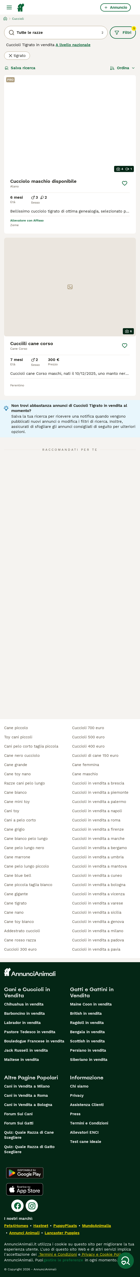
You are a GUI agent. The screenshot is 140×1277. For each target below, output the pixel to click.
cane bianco (15, 792)
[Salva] (124, 183)
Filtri (125, 30)
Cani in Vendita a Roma (26, 1095)
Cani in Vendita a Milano (27, 1086)
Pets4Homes (16, 1225)
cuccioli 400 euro (88, 746)
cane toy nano (17, 774)
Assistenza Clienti (87, 1104)
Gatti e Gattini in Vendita (92, 992)
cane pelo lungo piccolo (26, 866)
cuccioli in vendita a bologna (98, 884)
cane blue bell (17, 875)
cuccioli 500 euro (88, 737)
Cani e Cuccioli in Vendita (27, 992)
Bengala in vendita (87, 1032)
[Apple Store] (24, 1189)
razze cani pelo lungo (24, 783)
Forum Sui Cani (18, 1114)
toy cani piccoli (18, 737)
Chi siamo (79, 1086)
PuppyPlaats (65, 1225)
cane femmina (85, 764)
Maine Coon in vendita (91, 1004)
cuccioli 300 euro (20, 949)
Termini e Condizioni (89, 1123)
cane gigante (16, 894)
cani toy (11, 811)
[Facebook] (17, 1206)
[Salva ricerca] (125, 1260)
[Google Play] (24, 1173)
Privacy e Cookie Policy (103, 1254)
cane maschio (85, 774)
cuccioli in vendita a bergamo (99, 848)
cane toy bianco (19, 921)
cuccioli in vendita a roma (96, 820)
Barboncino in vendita (24, 1013)
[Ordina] (122, 68)
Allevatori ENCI (84, 1132)
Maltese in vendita (21, 1059)
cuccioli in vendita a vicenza (98, 894)
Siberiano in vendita (88, 1059)
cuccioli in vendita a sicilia (96, 912)
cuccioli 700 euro (88, 728)
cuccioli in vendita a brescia (98, 783)
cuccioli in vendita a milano (97, 931)
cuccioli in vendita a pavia (96, 949)
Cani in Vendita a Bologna (28, 1104)
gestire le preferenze (63, 1260)
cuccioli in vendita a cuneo (97, 875)
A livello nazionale (73, 45)
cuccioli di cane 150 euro (95, 755)
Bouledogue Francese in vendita (34, 1041)
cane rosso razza (20, 940)
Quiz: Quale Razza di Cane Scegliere (29, 1135)
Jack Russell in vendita (26, 1050)
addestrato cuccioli (22, 931)
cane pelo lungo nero (24, 848)
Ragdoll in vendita (87, 1022)
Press (75, 1114)
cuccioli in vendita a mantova (99, 866)
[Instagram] (32, 1206)
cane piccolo (16, 728)
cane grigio (14, 829)
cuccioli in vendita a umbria (98, 857)
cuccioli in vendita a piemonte (100, 792)
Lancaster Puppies (62, 1233)
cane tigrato (15, 903)
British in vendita (86, 1013)
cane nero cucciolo (22, 755)
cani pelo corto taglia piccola (31, 746)
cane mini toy (17, 801)
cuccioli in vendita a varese (97, 903)
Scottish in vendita (87, 1041)
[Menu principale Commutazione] (9, 7)
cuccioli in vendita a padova (98, 940)
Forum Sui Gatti (18, 1123)
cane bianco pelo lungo (26, 838)
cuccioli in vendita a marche (98, 838)
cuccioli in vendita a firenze (98, 829)
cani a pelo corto (20, 820)
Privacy (77, 1095)
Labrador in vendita (22, 1022)
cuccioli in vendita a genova (98, 921)
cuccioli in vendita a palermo (99, 801)
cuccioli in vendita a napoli (97, 811)
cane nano (14, 912)
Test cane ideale (85, 1141)
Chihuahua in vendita (24, 1004)
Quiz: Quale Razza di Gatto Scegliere (29, 1149)
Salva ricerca (20, 68)
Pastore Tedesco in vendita (29, 1032)
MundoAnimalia (96, 1225)
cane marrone (17, 857)
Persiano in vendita (88, 1050)
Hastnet (40, 1225)
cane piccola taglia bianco (28, 884)
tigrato (17, 55)
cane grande (15, 764)
